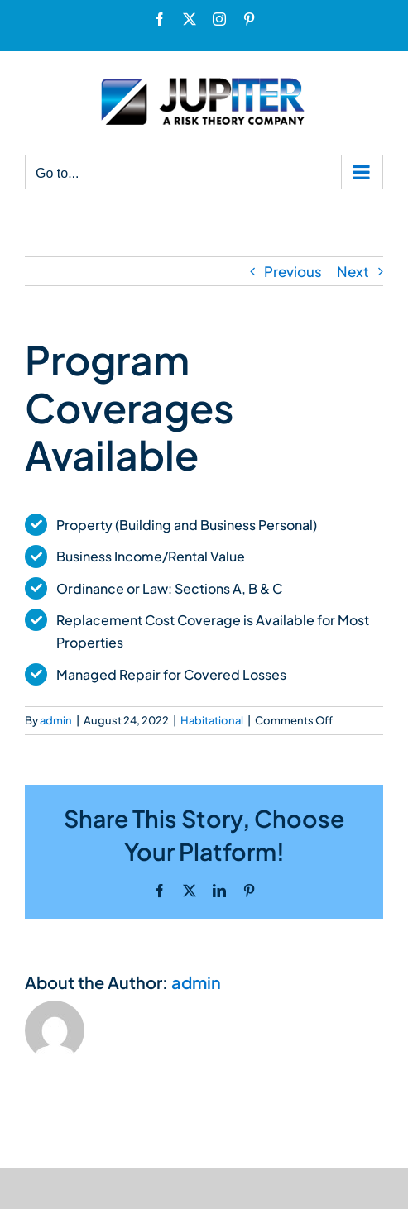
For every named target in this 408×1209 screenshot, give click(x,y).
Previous (293, 271)
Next (353, 271)
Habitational (211, 720)
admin (56, 720)
